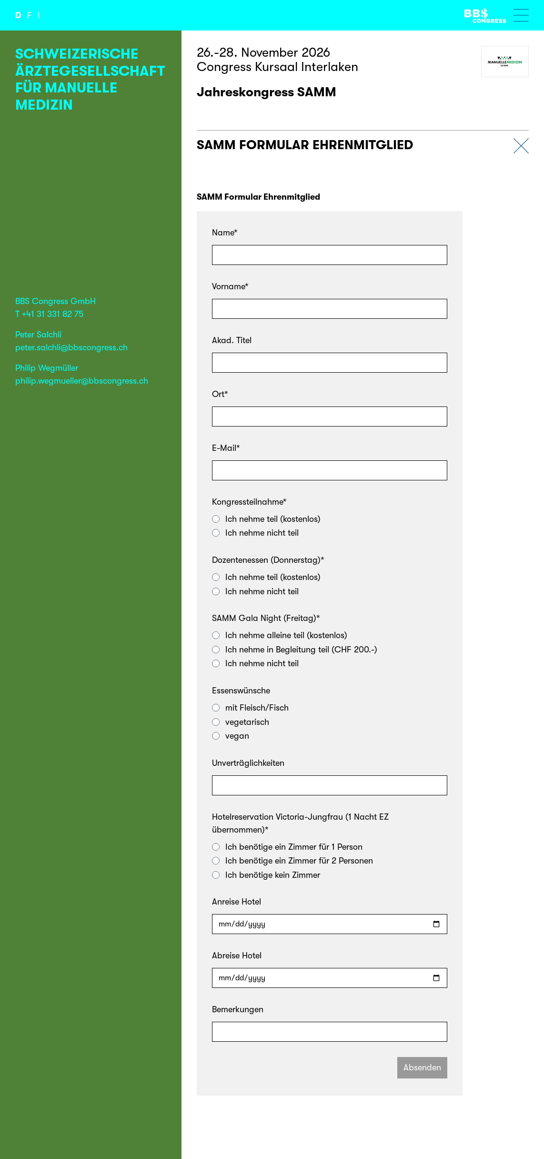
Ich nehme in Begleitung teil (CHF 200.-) (294, 649)
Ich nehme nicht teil (255, 533)
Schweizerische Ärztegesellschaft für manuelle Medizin (90, 79)
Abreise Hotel (237, 955)
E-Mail (226, 448)
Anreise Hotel (236, 901)
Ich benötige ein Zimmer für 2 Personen (292, 860)
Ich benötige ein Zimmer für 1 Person (287, 847)
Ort (220, 394)
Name (225, 232)
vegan (230, 736)
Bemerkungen (237, 1009)
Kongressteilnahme (249, 502)
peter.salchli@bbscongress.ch (71, 347)
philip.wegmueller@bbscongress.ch (81, 381)
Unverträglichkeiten (248, 763)
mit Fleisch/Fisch (250, 707)
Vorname (230, 286)
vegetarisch (240, 722)
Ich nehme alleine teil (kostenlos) (279, 635)
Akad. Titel (232, 340)
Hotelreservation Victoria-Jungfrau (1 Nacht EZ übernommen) (300, 823)
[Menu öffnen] (521, 15)
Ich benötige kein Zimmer (266, 875)
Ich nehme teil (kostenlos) (266, 519)
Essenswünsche (241, 690)
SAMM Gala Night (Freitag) (266, 618)
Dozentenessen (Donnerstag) (268, 560)
